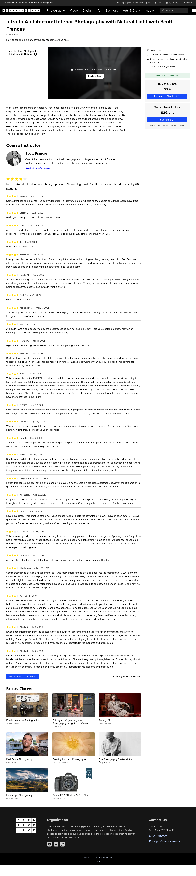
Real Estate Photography (19, 759)
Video (74, 10)
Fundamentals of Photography (22, 720)
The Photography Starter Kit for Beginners (115, 761)
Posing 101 (104, 720)
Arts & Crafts (132, 10)
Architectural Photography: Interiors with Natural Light (23, 52)
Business (111, 10)
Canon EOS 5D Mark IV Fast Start (70, 795)
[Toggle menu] (194, 10)
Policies (98, 861)
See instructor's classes (37, 168)
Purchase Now (94, 76)
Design (88, 10)
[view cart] (159, 3)
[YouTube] (49, 844)
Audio (150, 10)
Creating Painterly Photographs (69, 759)
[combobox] (174, 10)
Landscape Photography (19, 795)
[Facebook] (56, 844)
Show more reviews (23, 676)
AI (99, 10)
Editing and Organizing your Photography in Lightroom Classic (70, 721)
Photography (56, 10)
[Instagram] (62, 844)
